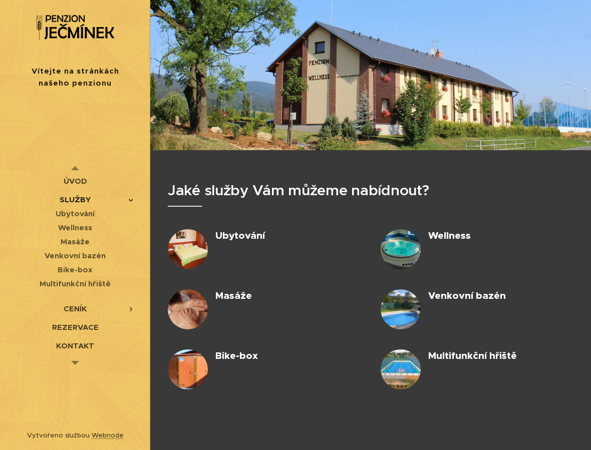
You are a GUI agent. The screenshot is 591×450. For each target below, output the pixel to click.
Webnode (108, 435)
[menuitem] (75, 181)
